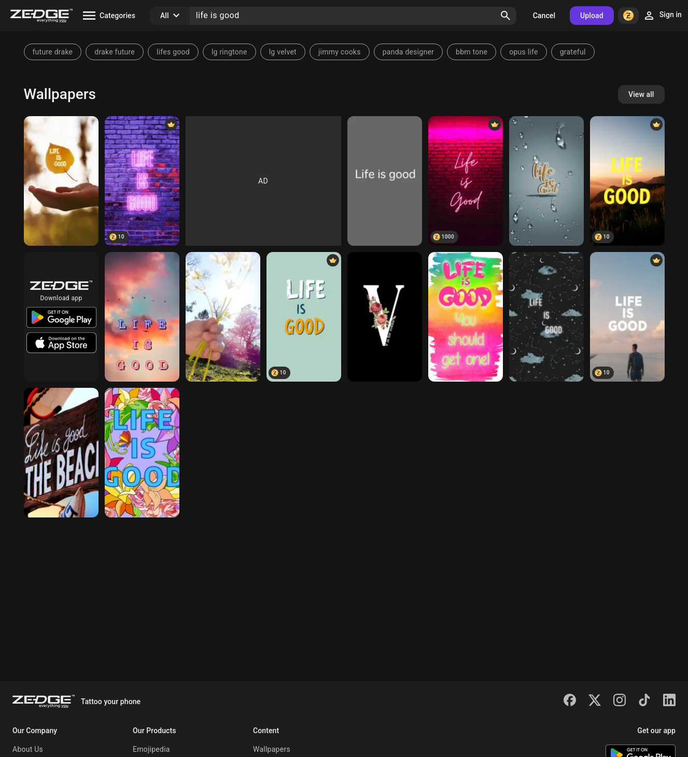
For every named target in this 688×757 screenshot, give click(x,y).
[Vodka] (384, 317)
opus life (523, 52)
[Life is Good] (384, 181)
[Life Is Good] (61, 181)
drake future (114, 52)
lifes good (173, 52)
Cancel (544, 15)
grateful (573, 52)
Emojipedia (151, 749)
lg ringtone (229, 52)
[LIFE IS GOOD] (546, 317)
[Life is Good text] (627, 181)
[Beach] (61, 452)
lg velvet (283, 52)
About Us (27, 749)
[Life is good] (142, 317)
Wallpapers (271, 749)
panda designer (408, 52)
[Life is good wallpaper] (465, 181)
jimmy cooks (339, 52)
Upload (591, 15)
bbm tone (471, 52)
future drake (53, 52)
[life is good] (546, 181)
